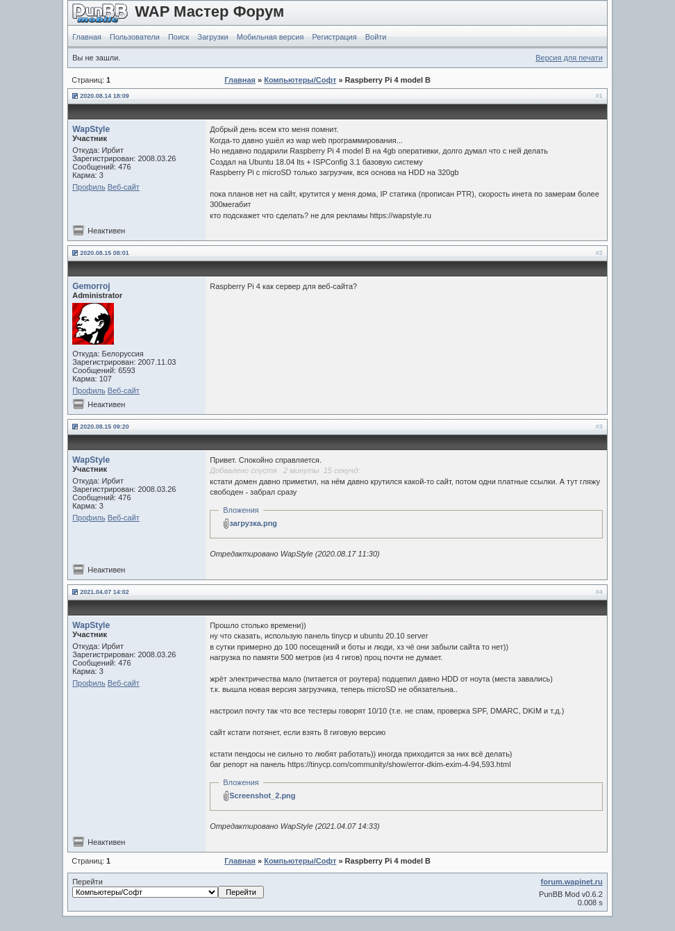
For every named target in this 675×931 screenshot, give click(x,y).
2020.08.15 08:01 (104, 252)
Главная (86, 37)
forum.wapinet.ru (572, 882)
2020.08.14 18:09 (104, 95)
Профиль (89, 187)
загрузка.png (253, 523)
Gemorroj (91, 286)
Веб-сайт (124, 187)
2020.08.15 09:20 (104, 426)
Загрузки (212, 37)
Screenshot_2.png (262, 795)
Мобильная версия (270, 37)
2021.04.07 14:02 (104, 591)
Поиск (178, 37)
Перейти (168, 888)
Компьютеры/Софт (300, 80)
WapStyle (91, 129)
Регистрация (334, 37)
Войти (376, 37)
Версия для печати (569, 57)
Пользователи (135, 37)
